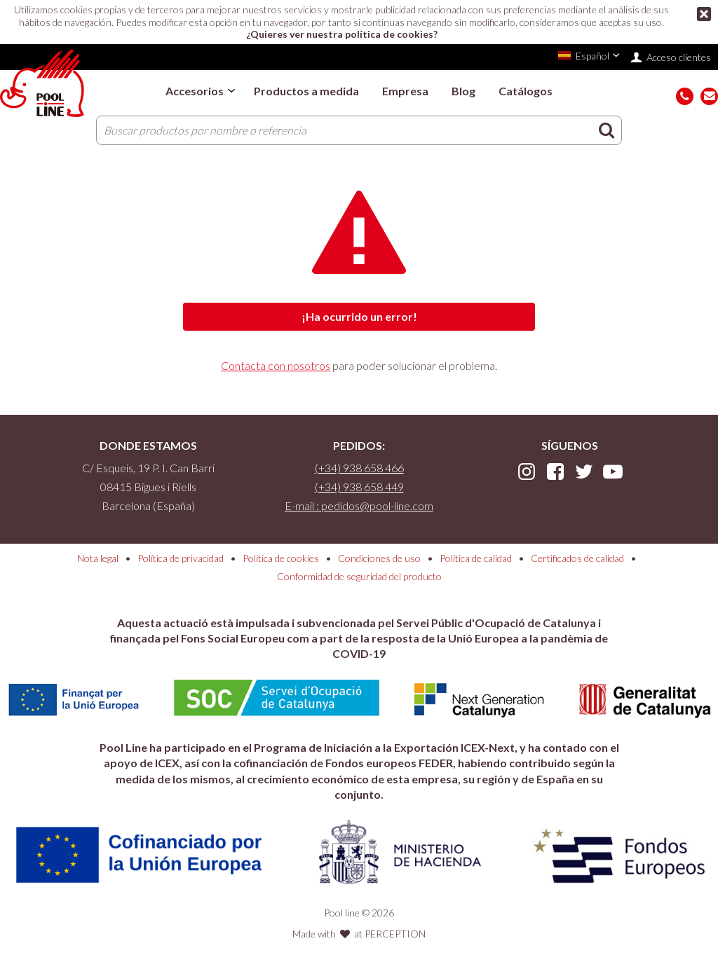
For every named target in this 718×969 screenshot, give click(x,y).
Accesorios (194, 90)
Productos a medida (306, 90)
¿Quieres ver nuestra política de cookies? (342, 34)
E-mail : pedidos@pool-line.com (359, 505)
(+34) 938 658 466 (359, 467)
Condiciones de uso (379, 558)
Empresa (405, 90)
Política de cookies (281, 558)
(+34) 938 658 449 (359, 486)
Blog (463, 90)
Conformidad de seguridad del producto (359, 576)
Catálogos (526, 90)
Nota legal (97, 558)
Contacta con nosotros (275, 365)
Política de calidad (476, 558)
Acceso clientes (678, 57)
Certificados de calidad (577, 558)
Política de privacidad (180, 558)
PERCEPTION (395, 934)
